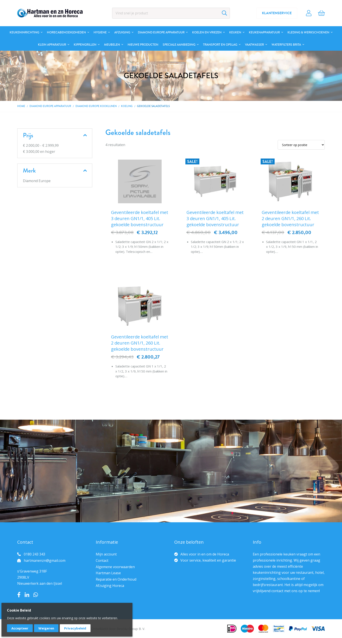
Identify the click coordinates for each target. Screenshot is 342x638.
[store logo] (50, 13)
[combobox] (171, 13)
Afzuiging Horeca (110, 585)
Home (21, 106)
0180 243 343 (34, 554)
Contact (102, 560)
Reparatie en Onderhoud (116, 579)
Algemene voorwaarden (115, 566)
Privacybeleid (75, 628)
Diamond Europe (37, 180)
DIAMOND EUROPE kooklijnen (96, 106)
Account (308, 13)
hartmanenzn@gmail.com (44, 560)
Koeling (127, 106)
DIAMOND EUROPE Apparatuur (50, 106)
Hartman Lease (108, 573)
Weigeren (46, 628)
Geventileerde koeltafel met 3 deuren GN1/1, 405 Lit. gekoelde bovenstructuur (139, 218)
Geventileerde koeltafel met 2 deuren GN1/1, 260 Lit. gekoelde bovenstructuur (290, 218)
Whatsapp (35, 594)
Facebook (19, 594)
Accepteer (19, 628)
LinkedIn (27, 594)
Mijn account (106, 554)
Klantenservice (277, 13)
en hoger (39, 151)
